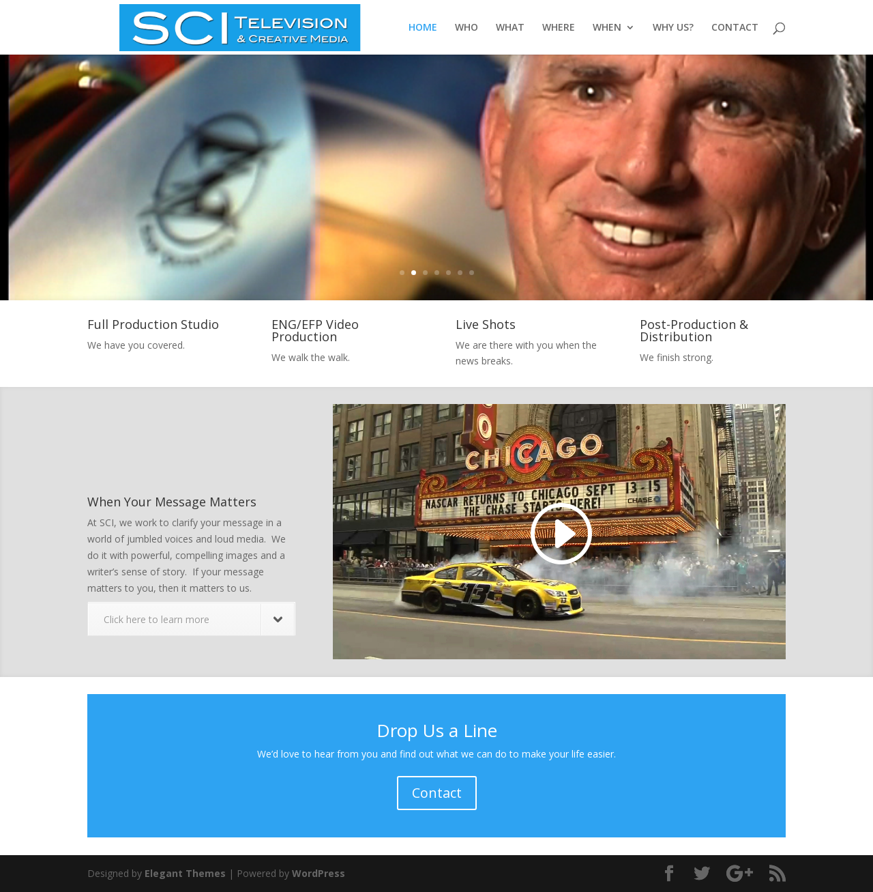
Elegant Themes (185, 873)
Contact (437, 792)
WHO (466, 28)
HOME (423, 28)
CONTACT (734, 28)
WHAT (510, 28)
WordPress (318, 873)
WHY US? (673, 28)
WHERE (558, 28)
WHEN (607, 28)
